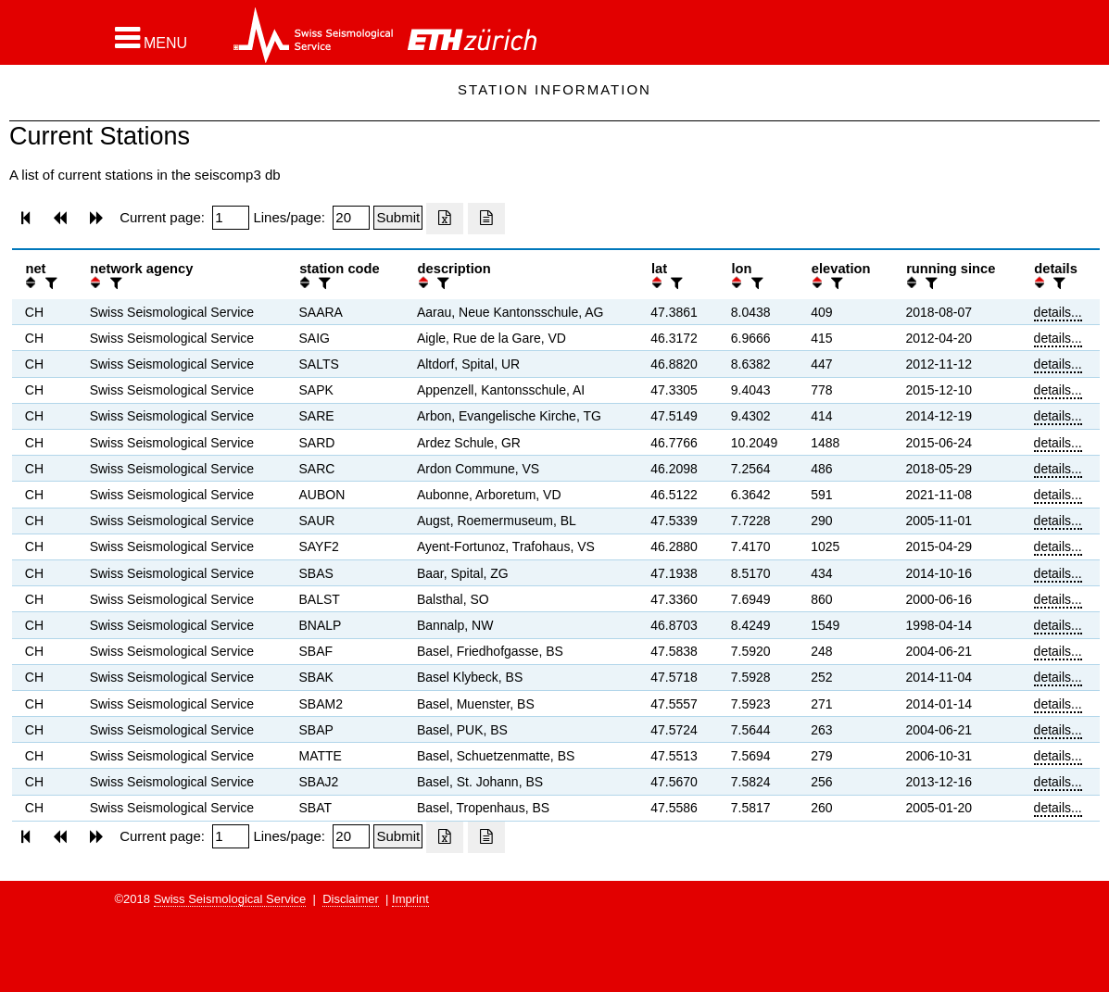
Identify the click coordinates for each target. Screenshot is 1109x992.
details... (1058, 312)
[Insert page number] (230, 218)
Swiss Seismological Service (230, 899)
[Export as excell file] (444, 218)
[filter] (49, 283)
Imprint (410, 899)
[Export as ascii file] (486, 218)
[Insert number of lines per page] (351, 218)
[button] (151, 38)
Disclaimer (350, 899)
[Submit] (397, 218)
